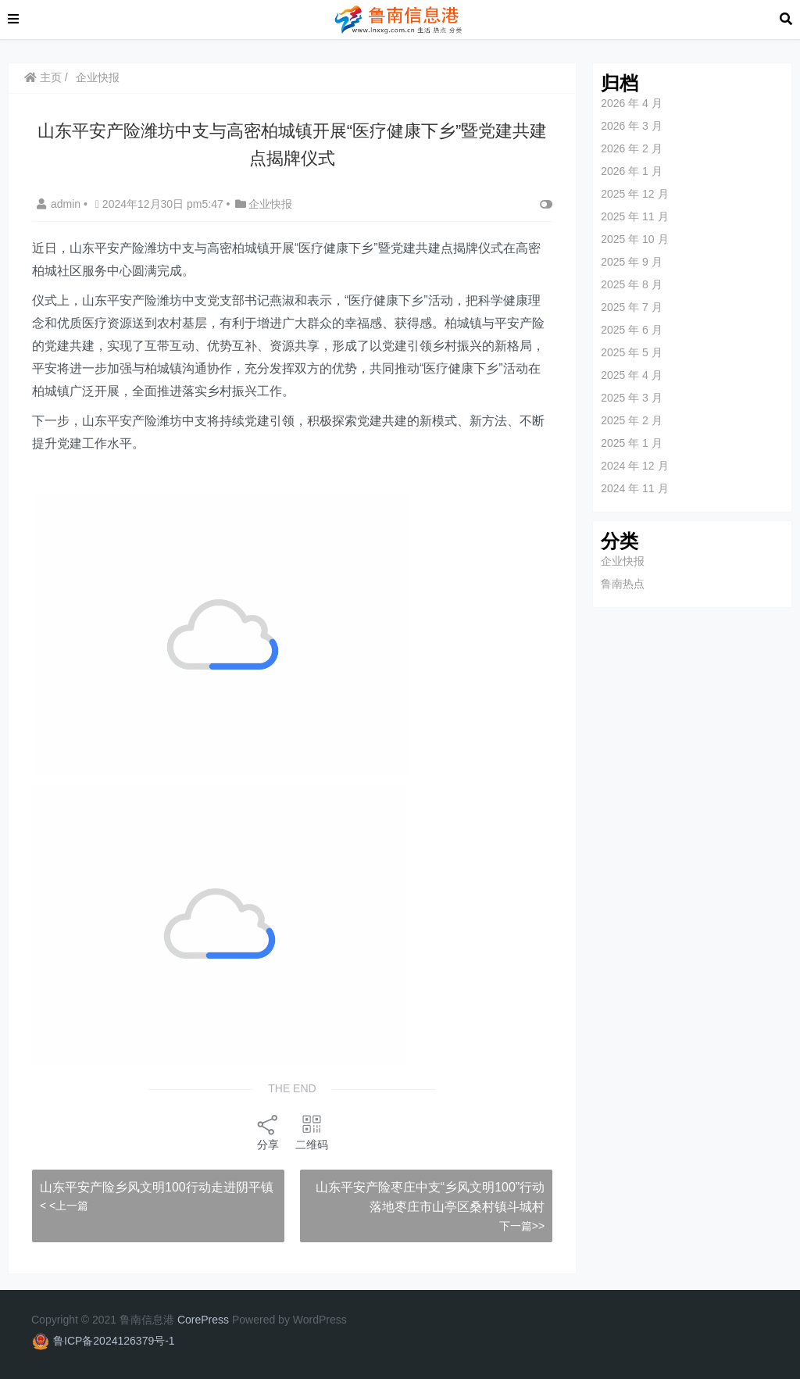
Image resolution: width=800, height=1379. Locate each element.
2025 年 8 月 (631, 284)
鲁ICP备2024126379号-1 (114, 1340)
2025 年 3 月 (631, 397)
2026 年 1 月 (631, 171)
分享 (268, 1132)
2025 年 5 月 (631, 352)
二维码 (311, 1132)
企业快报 (98, 77)
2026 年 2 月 (631, 148)
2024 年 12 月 (634, 465)
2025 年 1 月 (631, 443)
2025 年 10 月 (634, 239)
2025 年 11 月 (634, 216)
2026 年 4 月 (631, 103)
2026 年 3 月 (631, 126)
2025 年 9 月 (631, 261)
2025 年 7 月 (631, 307)
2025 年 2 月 (631, 420)
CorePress (203, 1319)
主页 (43, 77)
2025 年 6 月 (631, 329)
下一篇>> (522, 1226)
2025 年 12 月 (634, 194)
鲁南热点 (623, 583)
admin (60, 204)
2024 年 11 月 (634, 488)
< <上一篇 (64, 1205)
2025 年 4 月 (631, 375)
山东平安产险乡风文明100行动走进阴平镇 (156, 1187)
